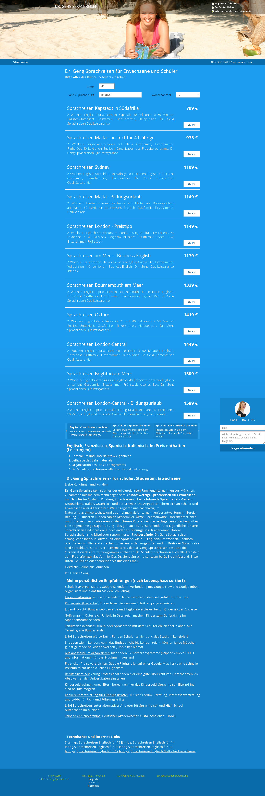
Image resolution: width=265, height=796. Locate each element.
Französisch (169, 539)
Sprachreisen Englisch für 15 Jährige (103, 747)
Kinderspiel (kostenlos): (82, 603)
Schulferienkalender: (80, 626)
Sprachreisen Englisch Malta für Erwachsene (163, 751)
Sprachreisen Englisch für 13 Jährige (105, 742)
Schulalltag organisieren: (83, 587)
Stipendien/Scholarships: (83, 716)
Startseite (20, 62)
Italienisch (80, 543)
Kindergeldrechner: (79, 684)
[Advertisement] (22, 124)
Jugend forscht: (76, 609)
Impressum (54, 775)
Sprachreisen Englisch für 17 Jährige (103, 751)
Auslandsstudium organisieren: (87, 653)
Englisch (153, 539)
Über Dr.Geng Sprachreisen (54, 779)
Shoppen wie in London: (82, 642)
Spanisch (186, 539)
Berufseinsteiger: (77, 674)
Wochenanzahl (161, 95)
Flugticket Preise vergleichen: (86, 663)
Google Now (163, 587)
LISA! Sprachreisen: (78, 705)
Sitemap (71, 742)
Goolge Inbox (188, 587)
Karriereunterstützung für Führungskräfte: (96, 695)
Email (134, 561)
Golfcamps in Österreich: (83, 615)
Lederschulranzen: (78, 597)
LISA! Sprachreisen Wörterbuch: (88, 636)
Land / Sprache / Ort (81, 95)
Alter (91, 87)
